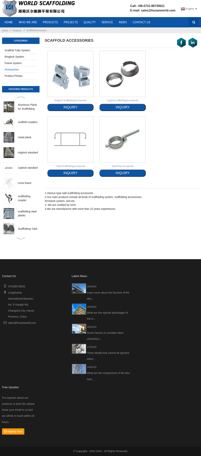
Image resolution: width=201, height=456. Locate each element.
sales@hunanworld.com (158, 10)
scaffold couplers (28, 122)
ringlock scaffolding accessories (70, 100)
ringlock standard (28, 152)
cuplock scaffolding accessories (122, 100)
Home (5, 30)
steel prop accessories (123, 166)
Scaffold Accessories (36, 30)
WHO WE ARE (28, 22)
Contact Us (141, 22)
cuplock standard (28, 167)
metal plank (24, 137)
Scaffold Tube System (17, 50)
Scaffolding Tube (27, 228)
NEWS (123, 22)
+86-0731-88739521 (151, 6)
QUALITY (90, 22)
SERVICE (107, 22)
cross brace (24, 182)
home (8, 22)
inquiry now (14, 431)
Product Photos (13, 75)
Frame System (13, 63)
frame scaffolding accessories (70, 166)
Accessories (11, 69)
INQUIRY (71, 107)
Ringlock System (14, 56)
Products (50, 22)
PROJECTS (71, 22)
